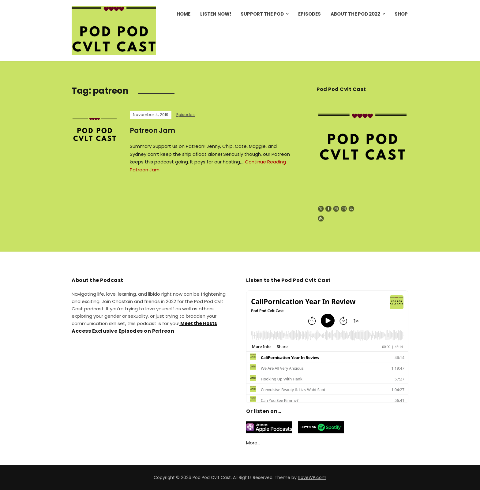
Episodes (309, 14)
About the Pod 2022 (355, 14)
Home (183, 14)
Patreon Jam (152, 130)
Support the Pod (262, 14)
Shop (401, 14)
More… (253, 443)
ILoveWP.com (312, 477)
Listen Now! (215, 14)
